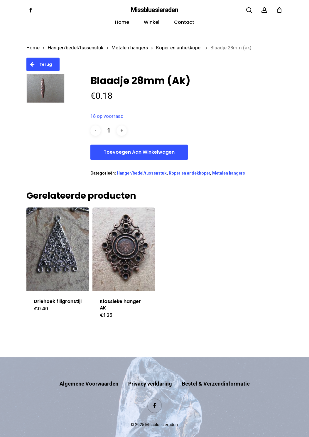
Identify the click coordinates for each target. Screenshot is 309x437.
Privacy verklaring (150, 372)
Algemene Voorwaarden (89, 372)
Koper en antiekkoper (179, 48)
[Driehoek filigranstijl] (57, 249)
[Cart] (279, 10)
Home (33, 48)
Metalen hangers (130, 48)
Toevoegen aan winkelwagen (139, 152)
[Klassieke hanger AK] (123, 249)
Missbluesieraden (154, 10)
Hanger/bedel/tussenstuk (75, 48)
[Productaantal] (108, 130)
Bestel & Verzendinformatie (216, 372)
